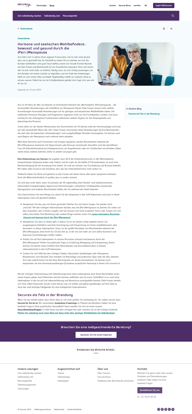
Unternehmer (26, 28)
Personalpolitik (70, 15)
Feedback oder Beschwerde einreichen (115, 380)
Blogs (52, 5)
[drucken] (164, 28)
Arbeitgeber (63, 380)
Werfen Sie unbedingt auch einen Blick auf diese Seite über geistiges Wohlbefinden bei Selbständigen (66, 313)
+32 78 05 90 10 (148, 396)
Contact (112, 5)
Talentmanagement (27, 384)
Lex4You (137, 5)
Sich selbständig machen (29, 15)
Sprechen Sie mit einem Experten (96, 334)
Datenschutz (59, 409)
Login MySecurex (164, 5)
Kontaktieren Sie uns (150, 390)
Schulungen (42, 5)
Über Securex (103, 373)
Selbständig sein (52, 15)
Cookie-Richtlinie (74, 409)
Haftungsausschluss (42, 409)
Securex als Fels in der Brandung (144, 113)
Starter (61, 373)
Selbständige (64, 376)
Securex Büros (125, 5)
